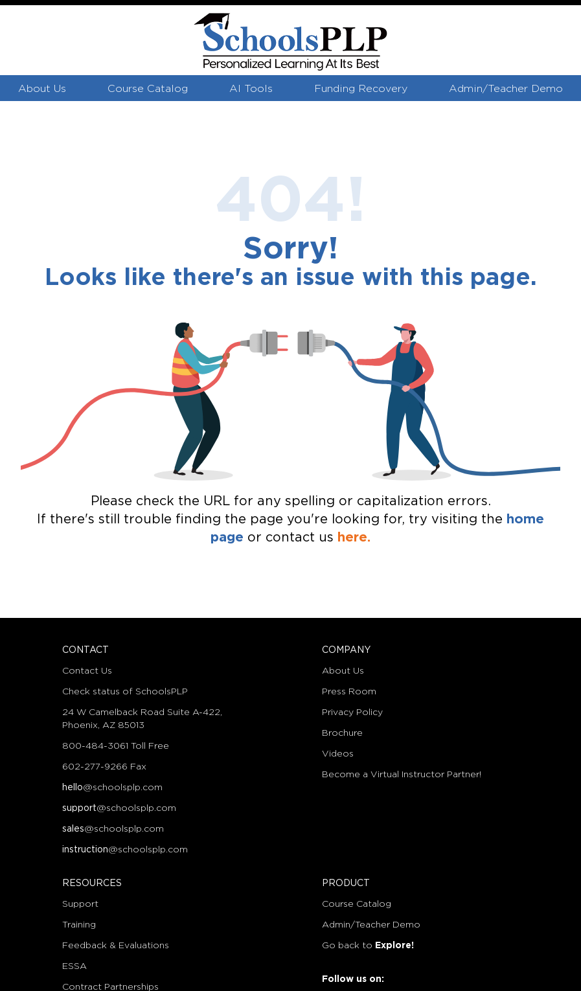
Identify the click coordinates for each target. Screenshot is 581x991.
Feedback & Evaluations (115, 946)
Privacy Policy (352, 712)
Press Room (349, 692)
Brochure (342, 733)
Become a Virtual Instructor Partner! (401, 775)
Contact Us (87, 671)
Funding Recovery (360, 89)
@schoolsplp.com (112, 788)
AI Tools (251, 89)
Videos (338, 754)
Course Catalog (148, 89)
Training (79, 925)
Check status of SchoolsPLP (125, 692)
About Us (42, 89)
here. (353, 537)
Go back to (368, 946)
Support (80, 904)
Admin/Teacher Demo (506, 89)
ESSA (74, 966)
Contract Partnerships (110, 987)
